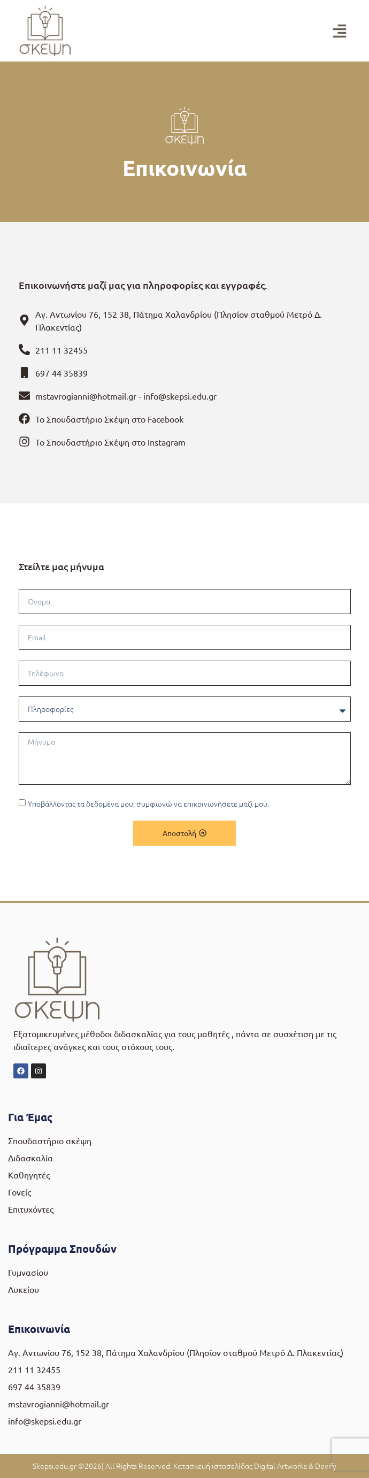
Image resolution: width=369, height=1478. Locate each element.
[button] (339, 31)
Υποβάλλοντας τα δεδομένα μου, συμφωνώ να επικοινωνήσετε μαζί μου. (148, 804)
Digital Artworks (280, 1465)
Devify (325, 1465)
